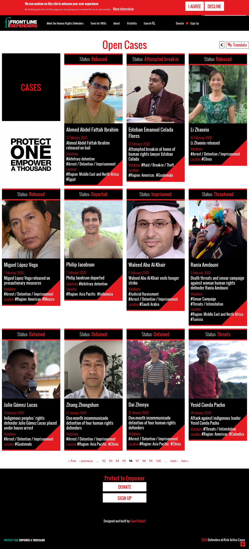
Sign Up (194, 23)
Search (149, 23)
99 (151, 461)
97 (137, 461)
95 (124, 461)
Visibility (132, 23)
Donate (180, 23)
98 (144, 461)
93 (110, 461)
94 (117, 461)
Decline (214, 6)
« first (72, 461)
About (116, 23)
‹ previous (86, 461)
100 (158, 461)
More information (123, 8)
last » (185, 461)
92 (104, 461)
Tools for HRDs (98, 23)
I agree (194, 6)
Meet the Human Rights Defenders (65, 23)
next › (174, 461)
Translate (240, 44)
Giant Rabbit (137, 521)
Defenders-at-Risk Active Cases (223, 539)
